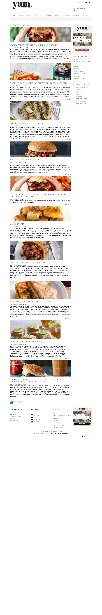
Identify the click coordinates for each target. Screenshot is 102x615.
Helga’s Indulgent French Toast (27, 262)
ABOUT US (76, 15)
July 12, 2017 (14, 162)
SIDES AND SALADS (79, 73)
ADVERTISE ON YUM (16, 416)
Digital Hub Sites (87, 436)
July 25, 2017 (14, 86)
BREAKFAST (77, 64)
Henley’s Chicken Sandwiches (26, 341)
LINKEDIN (36, 421)
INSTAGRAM (36, 415)
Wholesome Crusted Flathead (26, 123)
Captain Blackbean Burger (24, 159)
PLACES (29, 15)
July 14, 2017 (14, 126)
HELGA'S (24, 25)
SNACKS (76, 76)
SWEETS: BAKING (79, 81)
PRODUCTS (38, 15)
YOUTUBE (36, 417)
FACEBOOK (37, 413)
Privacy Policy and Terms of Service (53, 431)
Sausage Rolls (18, 224)
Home (13, 19)
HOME (14, 15)
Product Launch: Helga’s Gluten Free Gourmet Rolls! (39, 83)
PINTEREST (37, 419)
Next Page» (20, 403)
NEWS (57, 15)
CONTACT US (87, 15)
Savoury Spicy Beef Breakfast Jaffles (30, 301)
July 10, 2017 (14, 199)
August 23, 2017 (15, 48)
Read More (68, 61)
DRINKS (76, 66)
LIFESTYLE (49, 15)
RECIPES (21, 15)
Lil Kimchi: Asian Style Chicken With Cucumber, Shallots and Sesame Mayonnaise (36, 380)
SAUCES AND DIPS (79, 71)
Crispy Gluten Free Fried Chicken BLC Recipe (34, 45)
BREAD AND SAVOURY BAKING (82, 61)
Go (74, 10)
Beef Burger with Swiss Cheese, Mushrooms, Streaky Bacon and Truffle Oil (38, 195)
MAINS (75, 59)
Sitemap (42, 431)
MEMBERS (13, 414)
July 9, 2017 (13, 265)
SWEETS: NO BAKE (79, 78)
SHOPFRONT (66, 15)
